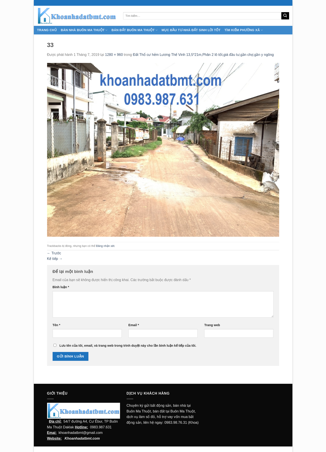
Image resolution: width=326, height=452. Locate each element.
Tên (56, 325)
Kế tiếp (55, 259)
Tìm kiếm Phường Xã (244, 30)
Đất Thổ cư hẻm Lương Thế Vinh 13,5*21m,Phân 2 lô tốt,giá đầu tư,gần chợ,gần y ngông (203, 55)
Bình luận (61, 287)
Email (133, 325)
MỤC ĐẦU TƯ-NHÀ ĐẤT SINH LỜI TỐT (191, 30)
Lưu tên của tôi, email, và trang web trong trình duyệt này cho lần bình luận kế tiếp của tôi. (127, 345)
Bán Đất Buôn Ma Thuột (135, 30)
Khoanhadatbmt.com (82, 438)
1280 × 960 (114, 55)
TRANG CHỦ (47, 30)
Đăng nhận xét (105, 246)
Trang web (212, 325)
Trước (54, 253)
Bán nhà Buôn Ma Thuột (84, 30)
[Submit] (285, 16)
